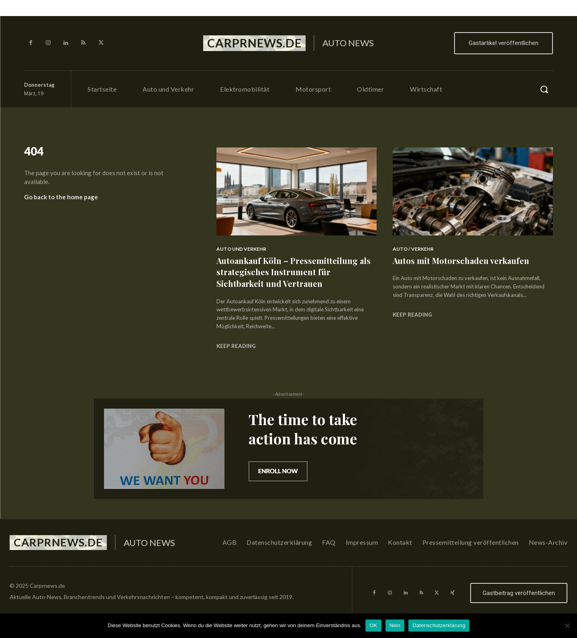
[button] (544, 89)
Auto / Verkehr (413, 249)
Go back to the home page (61, 200)
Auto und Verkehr (241, 249)
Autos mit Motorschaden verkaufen (466, 260)
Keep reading (236, 346)
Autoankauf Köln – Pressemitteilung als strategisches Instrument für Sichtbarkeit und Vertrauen (292, 271)
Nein (395, 625)
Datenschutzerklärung (438, 625)
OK (373, 625)
